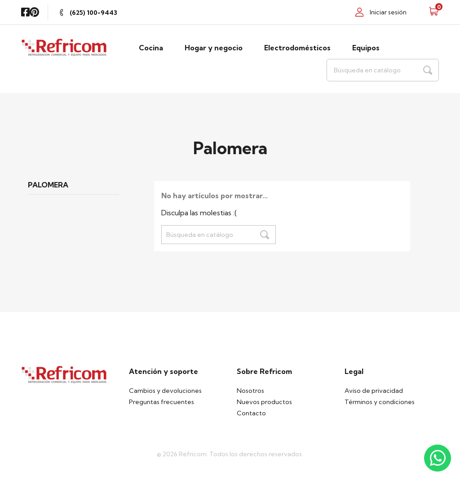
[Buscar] (383, 70)
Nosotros (250, 391)
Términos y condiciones (380, 402)
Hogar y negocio (214, 47)
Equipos (366, 47)
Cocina (151, 47)
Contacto (251, 413)
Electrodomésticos (297, 47)
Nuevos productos (264, 402)
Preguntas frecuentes (161, 402)
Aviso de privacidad (374, 391)
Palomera (48, 185)
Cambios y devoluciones (165, 391)
